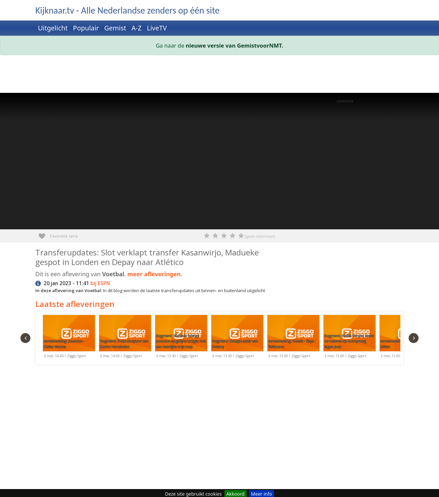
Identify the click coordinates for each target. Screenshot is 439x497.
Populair (86, 27)
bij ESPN (100, 283)
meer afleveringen (154, 274)
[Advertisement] (219, 75)
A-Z (136, 27)
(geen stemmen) (260, 236)
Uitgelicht (53, 27)
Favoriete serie (44, 234)
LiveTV (157, 27)
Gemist (115, 27)
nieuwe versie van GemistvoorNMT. (235, 45)
